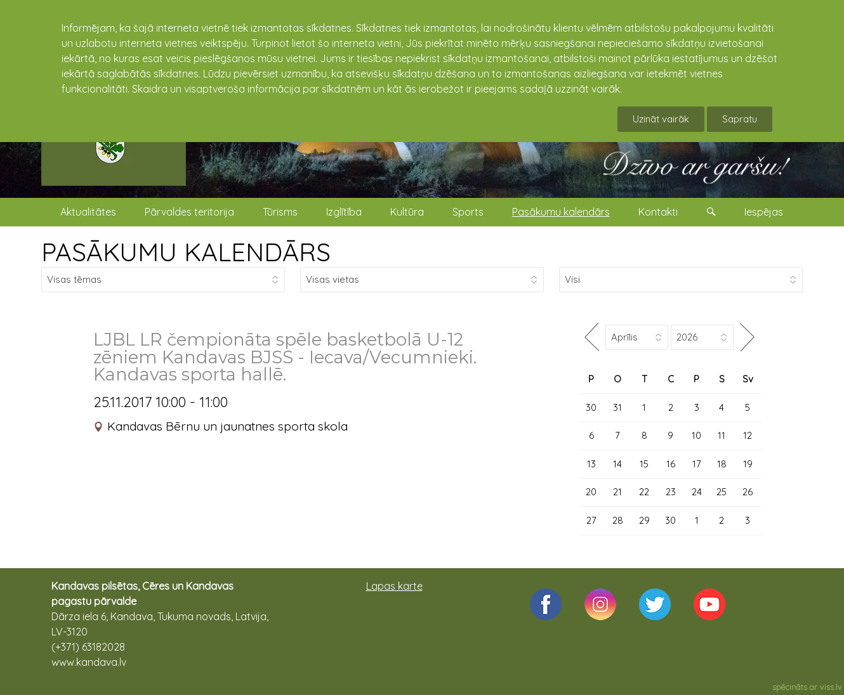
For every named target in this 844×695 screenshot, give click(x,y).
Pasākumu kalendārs (561, 211)
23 (671, 492)
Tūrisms (280, 211)
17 (696, 464)
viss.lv (831, 687)
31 (617, 407)
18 (722, 464)
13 (591, 464)
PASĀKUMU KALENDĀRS (186, 252)
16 (670, 464)
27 (591, 520)
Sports (468, 211)
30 (591, 407)
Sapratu (739, 119)
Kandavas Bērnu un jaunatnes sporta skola (227, 426)
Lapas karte (394, 586)
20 (591, 492)
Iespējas (763, 211)
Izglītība (344, 211)
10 (696, 435)
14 (617, 464)
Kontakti (658, 211)
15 (644, 464)
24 (697, 492)
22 (644, 492)
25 (721, 492)
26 (747, 492)
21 (617, 492)
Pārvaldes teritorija (189, 211)
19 (748, 464)
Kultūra (407, 211)
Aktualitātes (88, 211)
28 (617, 520)
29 (644, 520)
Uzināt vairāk (661, 119)
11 (721, 435)
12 (747, 435)
